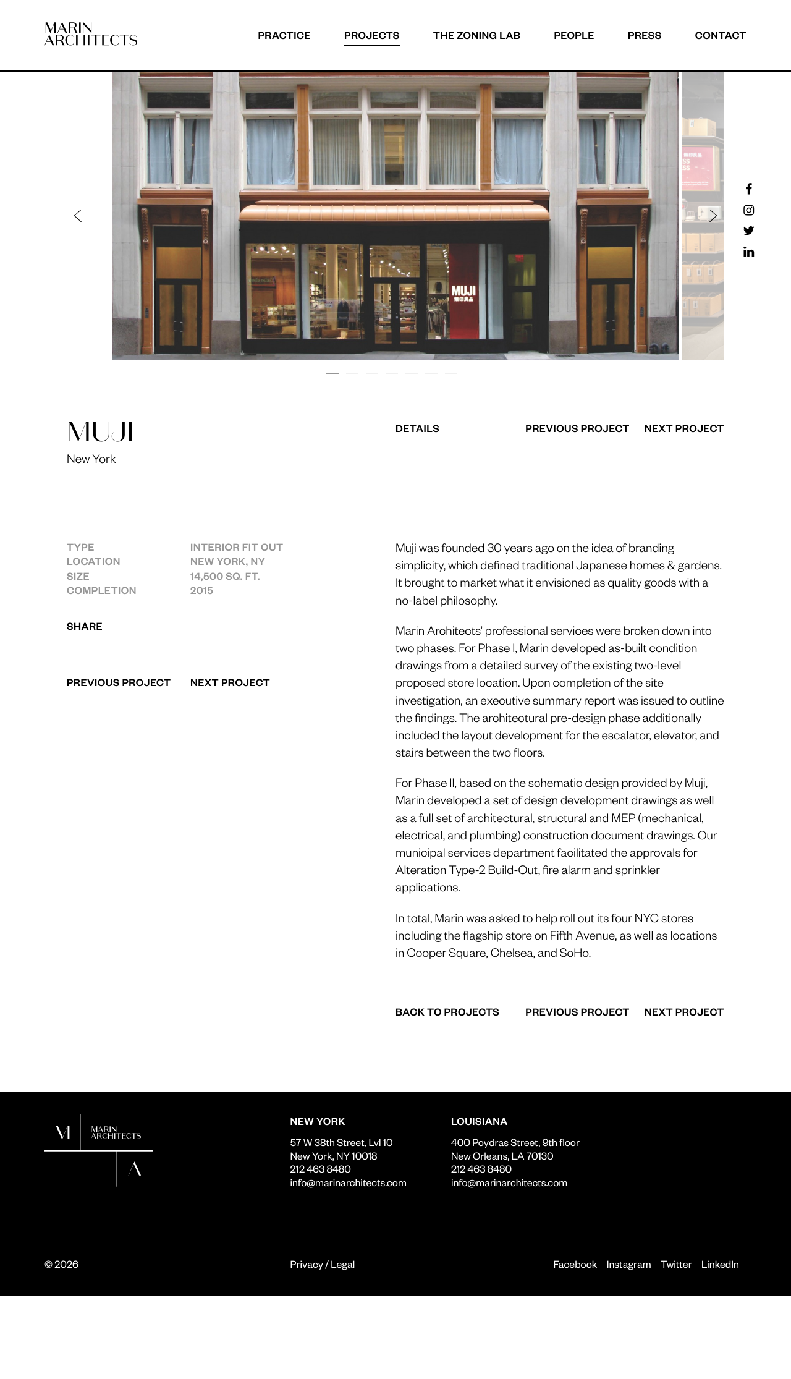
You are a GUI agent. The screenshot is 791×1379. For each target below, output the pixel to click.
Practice (284, 34)
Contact (721, 34)
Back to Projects (447, 1011)
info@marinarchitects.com (348, 1182)
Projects (372, 34)
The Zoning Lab (477, 34)
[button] (237, 216)
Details (417, 428)
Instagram (629, 1263)
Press (645, 34)
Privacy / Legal (322, 1263)
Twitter (676, 1263)
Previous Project (119, 682)
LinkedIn (720, 1263)
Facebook (575, 1263)
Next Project (230, 682)
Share (85, 625)
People (574, 34)
